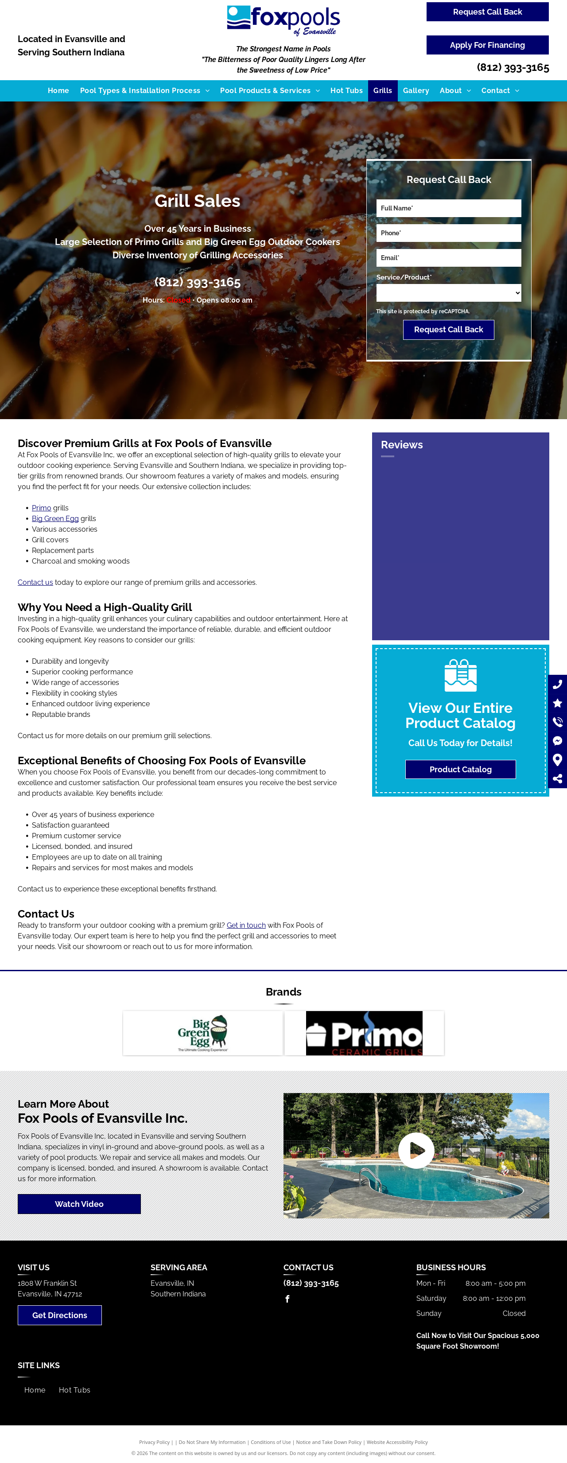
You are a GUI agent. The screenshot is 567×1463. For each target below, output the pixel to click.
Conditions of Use (271, 1442)
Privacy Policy (154, 1442)
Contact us (35, 582)
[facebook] (287, 1300)
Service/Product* (404, 277)
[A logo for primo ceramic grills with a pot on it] (364, 1033)
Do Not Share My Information (212, 1442)
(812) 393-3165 (513, 67)
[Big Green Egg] (203, 1033)
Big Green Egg (55, 518)
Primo (41, 508)
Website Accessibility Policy (397, 1442)
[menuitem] (59, 90)
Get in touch (246, 925)
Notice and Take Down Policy (329, 1442)
